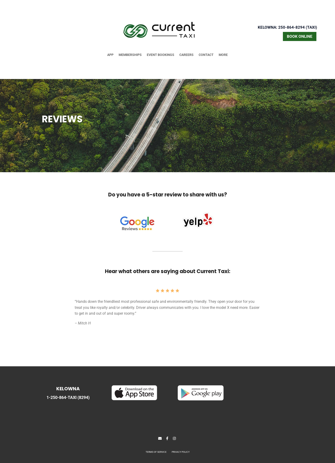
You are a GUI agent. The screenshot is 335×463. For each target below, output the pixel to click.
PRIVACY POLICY (181, 452)
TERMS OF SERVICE (156, 452)
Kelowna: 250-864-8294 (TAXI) (287, 27)
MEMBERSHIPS (130, 55)
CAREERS (186, 55)
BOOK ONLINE (299, 36)
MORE (223, 55)
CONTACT (206, 55)
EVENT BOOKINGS (160, 55)
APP (110, 55)
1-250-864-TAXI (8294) (68, 397)
